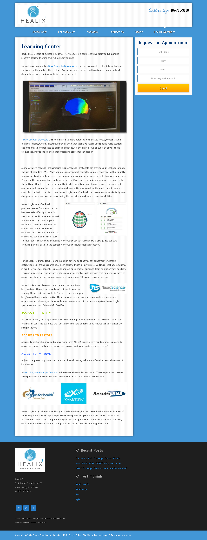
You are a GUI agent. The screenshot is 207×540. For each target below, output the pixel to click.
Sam (78, 494)
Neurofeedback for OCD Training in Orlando (98, 463)
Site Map (87, 535)
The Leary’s (81, 489)
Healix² (43, 14)
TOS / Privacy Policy (72, 535)
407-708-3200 (168, 11)
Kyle (78, 499)
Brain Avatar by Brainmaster (62, 65)
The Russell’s (82, 484)
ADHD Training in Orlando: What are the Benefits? (101, 468)
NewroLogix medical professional (40, 372)
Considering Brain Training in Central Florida (98, 458)
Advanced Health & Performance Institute (111, 535)
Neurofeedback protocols (34, 139)
